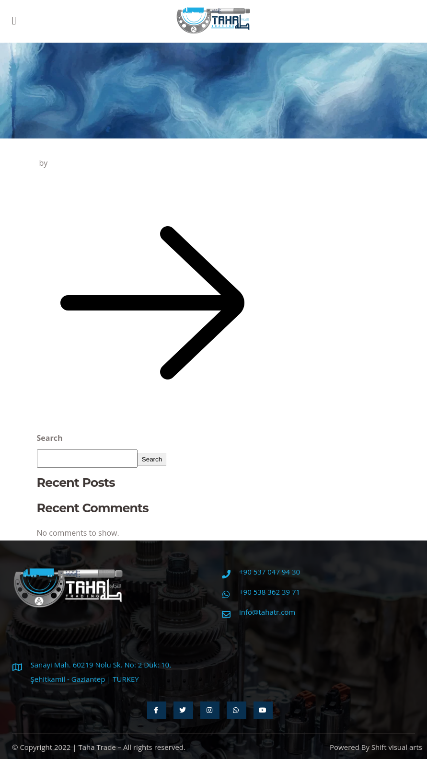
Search (50, 438)
